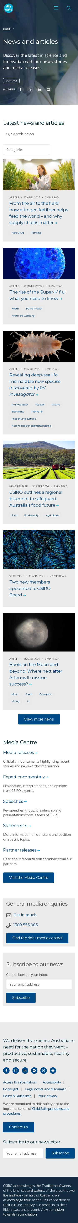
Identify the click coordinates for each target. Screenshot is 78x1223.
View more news (39, 719)
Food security (31, 515)
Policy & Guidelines (17, 1096)
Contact (11, 80)
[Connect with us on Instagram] (15, 1070)
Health (15, 308)
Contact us (18, 1127)
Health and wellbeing (23, 315)
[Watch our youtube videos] (53, 1070)
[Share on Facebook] (20, 89)
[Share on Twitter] (30, 89)
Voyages (39, 404)
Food (14, 515)
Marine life (36, 411)
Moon (15, 694)
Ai (28, 701)
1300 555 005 (26, 924)
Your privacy (47, 1096)
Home (7, 29)
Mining (15, 701)
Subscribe (21, 997)
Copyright (10, 1089)
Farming (36, 232)
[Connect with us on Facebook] (6, 1070)
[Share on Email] (48, 89)
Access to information (19, 1082)
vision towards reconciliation (33, 1212)
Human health (34, 308)
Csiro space (45, 694)
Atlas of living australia (24, 418)
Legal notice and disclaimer (45, 1089)
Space (28, 694)
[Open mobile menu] (56, 8)
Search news (20, 134)
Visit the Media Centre (28, 877)
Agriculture (18, 232)
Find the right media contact (37, 938)
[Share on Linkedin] (39, 89)
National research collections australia (31, 425)
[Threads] (43, 1070)
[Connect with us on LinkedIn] (25, 1070)
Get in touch (25, 914)
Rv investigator (20, 404)
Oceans (56, 404)
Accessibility (52, 1082)
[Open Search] (68, 8)
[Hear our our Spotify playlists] (34, 1070)
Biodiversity (18, 411)
